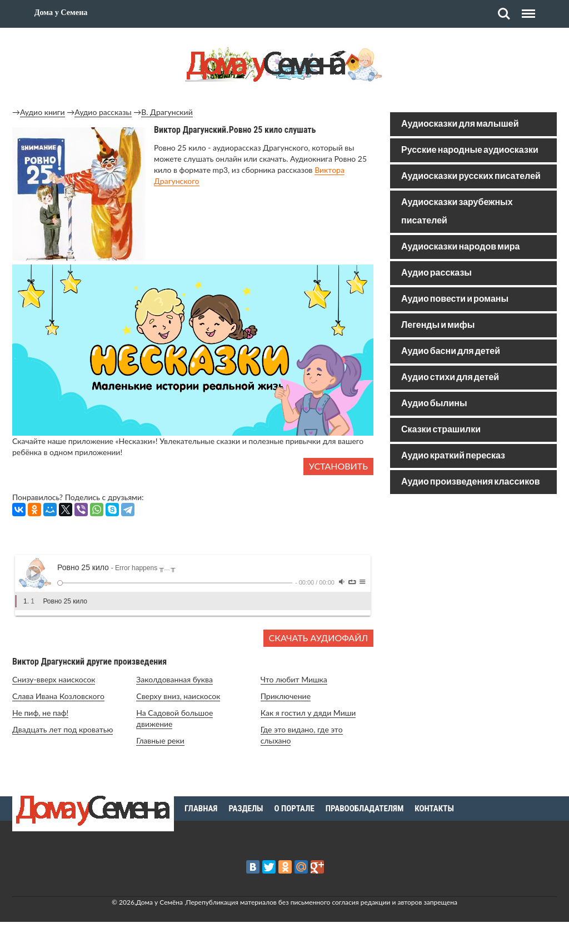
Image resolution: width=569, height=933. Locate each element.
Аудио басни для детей (450, 351)
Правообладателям (365, 809)
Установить (338, 466)
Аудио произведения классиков (470, 482)
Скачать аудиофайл (318, 637)
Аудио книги (42, 112)
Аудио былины (434, 403)
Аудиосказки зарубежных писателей (457, 211)
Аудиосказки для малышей (459, 124)
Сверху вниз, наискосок (178, 696)
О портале (294, 809)
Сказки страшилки (441, 430)
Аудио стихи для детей (450, 377)
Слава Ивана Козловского (58, 696)
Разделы (245, 809)
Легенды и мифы (438, 325)
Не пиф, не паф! (40, 712)
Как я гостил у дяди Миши (308, 712)
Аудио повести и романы (454, 299)
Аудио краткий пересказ (453, 456)
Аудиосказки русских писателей (471, 176)
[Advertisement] (473, 582)
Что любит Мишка (294, 679)
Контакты (434, 809)
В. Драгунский (167, 112)
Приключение (286, 696)
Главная (200, 809)
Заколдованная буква (174, 679)
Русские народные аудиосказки (469, 150)
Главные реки (160, 740)
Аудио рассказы (102, 112)
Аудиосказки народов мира (460, 247)
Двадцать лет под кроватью (62, 729)
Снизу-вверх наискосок (53, 679)
